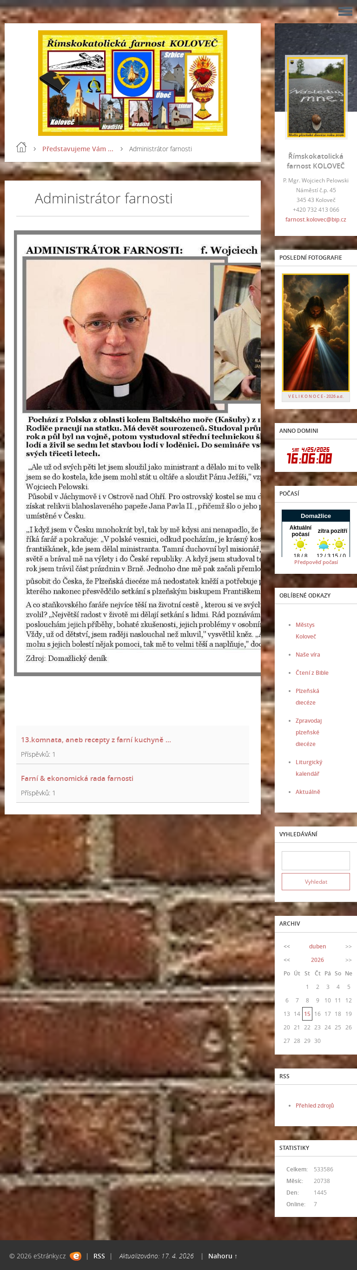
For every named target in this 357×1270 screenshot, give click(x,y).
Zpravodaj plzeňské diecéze (309, 732)
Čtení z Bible (312, 673)
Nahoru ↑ (223, 1255)
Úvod (21, 147)
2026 (317, 960)
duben (317, 946)
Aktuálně (308, 792)
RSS (99, 1255)
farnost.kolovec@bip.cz (315, 219)
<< (287, 946)
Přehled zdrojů (315, 1105)
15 (307, 1014)
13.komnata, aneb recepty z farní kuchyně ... (96, 739)
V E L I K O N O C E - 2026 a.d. (316, 396)
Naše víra (308, 655)
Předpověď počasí (316, 561)
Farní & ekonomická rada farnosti (77, 778)
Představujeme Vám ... (77, 148)
